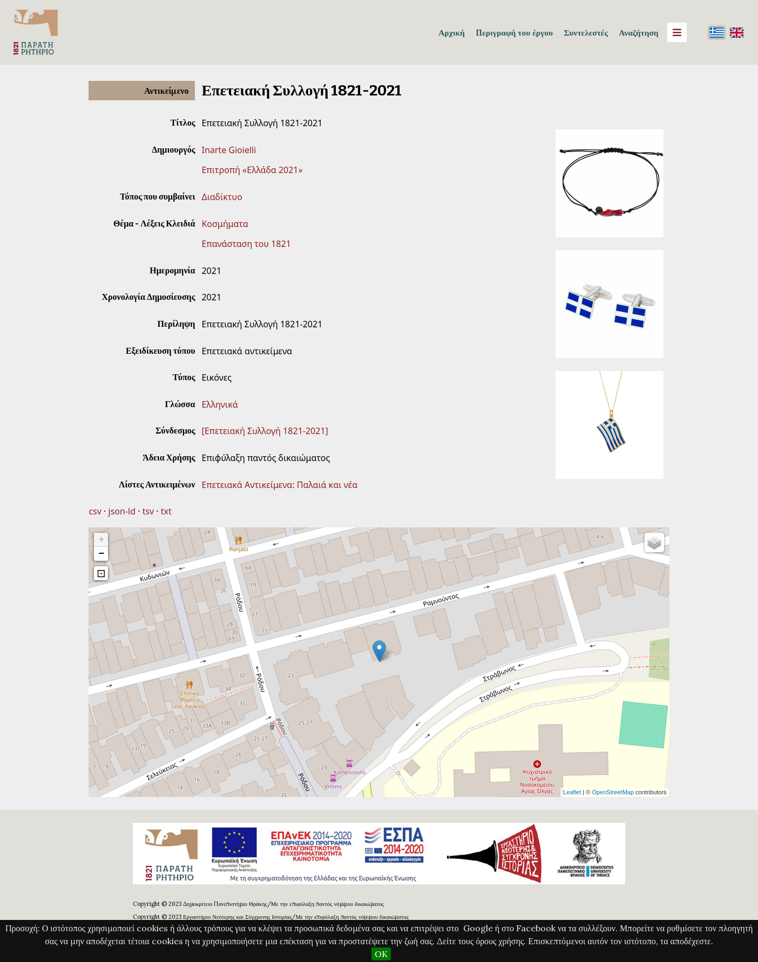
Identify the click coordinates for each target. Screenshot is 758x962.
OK (381, 954)
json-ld (122, 511)
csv (95, 511)
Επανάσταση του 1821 (245, 244)
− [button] (102, 553)
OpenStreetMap (613, 792)
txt (166, 511)
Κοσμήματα (224, 224)
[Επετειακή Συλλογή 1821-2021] (264, 431)
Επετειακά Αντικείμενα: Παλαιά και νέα (279, 485)
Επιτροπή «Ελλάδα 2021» (251, 170)
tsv (148, 511)
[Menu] (677, 32)
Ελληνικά (219, 404)
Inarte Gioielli (228, 150)
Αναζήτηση (638, 32)
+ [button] (102, 539)
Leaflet (572, 792)
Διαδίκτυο (221, 197)
